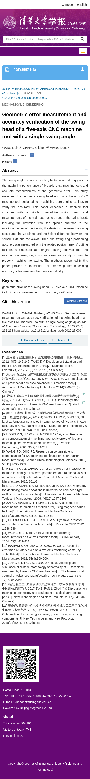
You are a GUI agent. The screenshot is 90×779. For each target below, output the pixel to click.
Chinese (67, 4)
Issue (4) (15, 93)
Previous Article (32, 340)
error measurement (26, 292)
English (82, 4)
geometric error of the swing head (25, 287)
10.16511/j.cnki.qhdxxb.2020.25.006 (24, 98)
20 (21, 735)
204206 (26, 723)
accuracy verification (59, 292)
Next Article (60, 340)
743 (28, 729)
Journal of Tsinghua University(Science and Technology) (35, 89)
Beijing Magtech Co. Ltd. (36, 708)
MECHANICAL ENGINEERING (23, 104)
